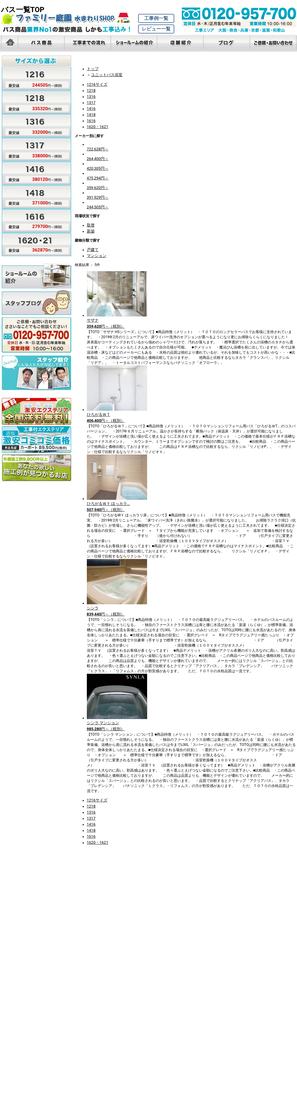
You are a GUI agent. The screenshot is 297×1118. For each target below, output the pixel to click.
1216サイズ (97, 84)
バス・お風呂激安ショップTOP (69, 18)
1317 (91, 102)
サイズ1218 (32, 101)
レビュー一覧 (156, 29)
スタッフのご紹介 (36, 368)
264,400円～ (98, 158)
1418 (91, 114)
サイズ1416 (32, 172)
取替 (91, 225)
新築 (91, 231)
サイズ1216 (32, 78)
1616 (91, 120)
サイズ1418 (32, 196)
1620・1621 (97, 126)
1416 (91, 108)
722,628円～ (98, 149)
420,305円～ (98, 168)
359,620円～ (98, 187)
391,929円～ (98, 197)
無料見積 (36, 330)
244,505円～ (98, 207)
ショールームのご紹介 (36, 275)
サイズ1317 (32, 148)
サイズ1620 (32, 243)
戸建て (93, 249)
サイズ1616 (32, 219)
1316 (91, 96)
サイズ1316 (32, 125)
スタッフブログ (36, 303)
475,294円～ (98, 178)
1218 (91, 90)
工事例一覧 (156, 18)
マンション (96, 255)
